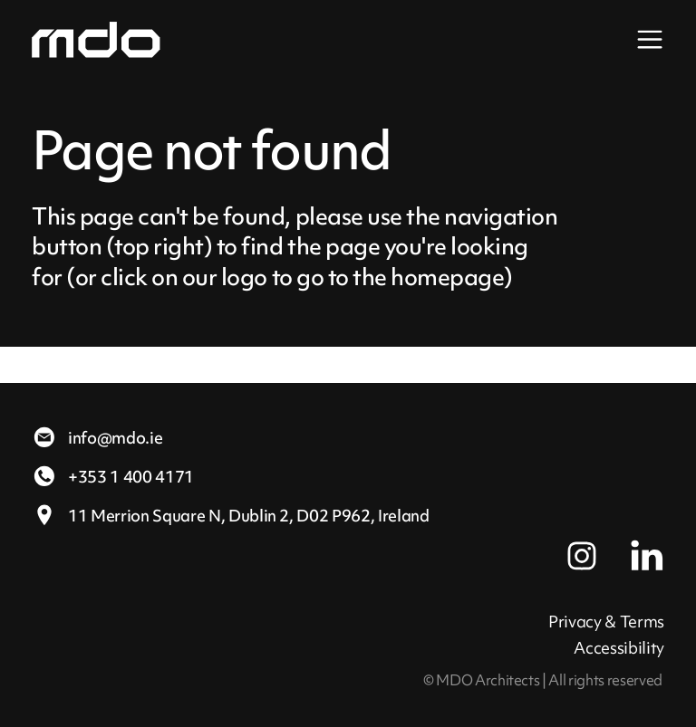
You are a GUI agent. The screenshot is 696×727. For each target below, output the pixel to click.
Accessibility (619, 647)
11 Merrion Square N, (231, 515)
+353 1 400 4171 (113, 476)
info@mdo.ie (97, 437)
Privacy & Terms (606, 621)
